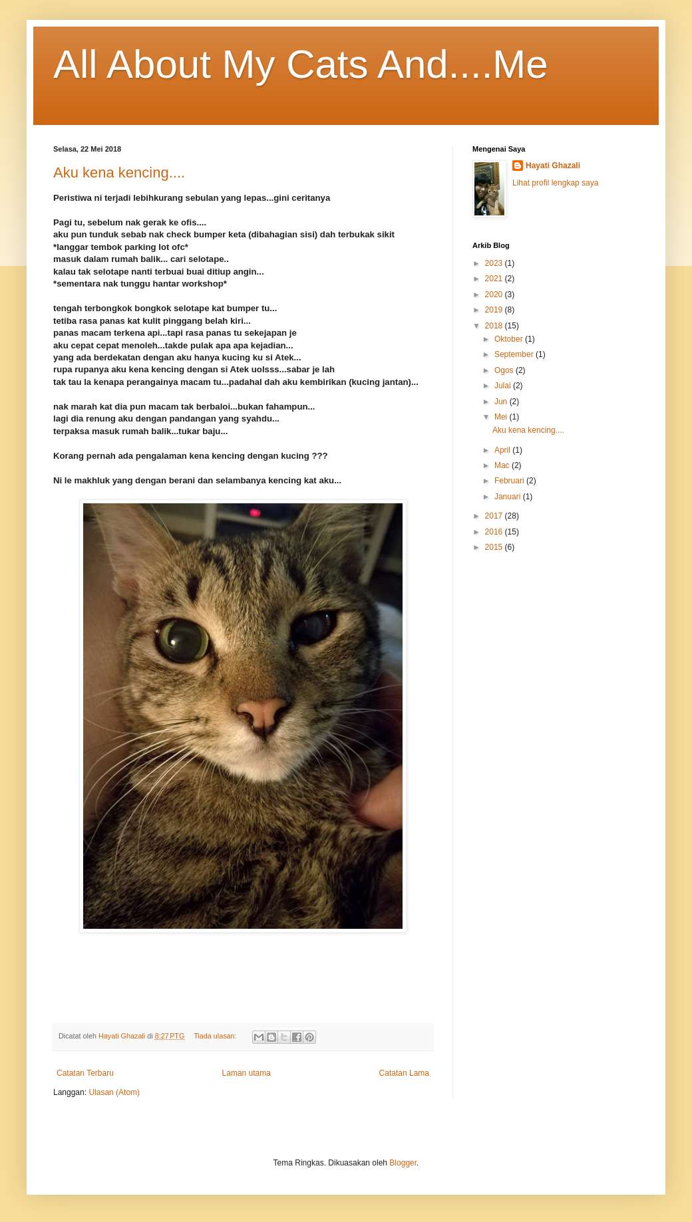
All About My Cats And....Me (300, 64)
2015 (495, 547)
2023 (495, 263)
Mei (502, 417)
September (515, 354)
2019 (495, 309)
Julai (503, 385)
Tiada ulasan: (216, 1036)
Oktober (509, 339)
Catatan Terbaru (85, 1073)
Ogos (505, 370)
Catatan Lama (404, 1073)
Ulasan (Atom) (114, 1092)
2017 (495, 516)
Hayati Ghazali (553, 165)
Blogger (403, 1162)
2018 (495, 325)
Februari (510, 480)
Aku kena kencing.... (119, 172)
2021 (495, 278)
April (503, 450)
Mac (503, 465)
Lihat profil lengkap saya (555, 182)
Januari (508, 496)
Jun (502, 401)
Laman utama (246, 1073)
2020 (495, 294)
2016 (495, 532)
